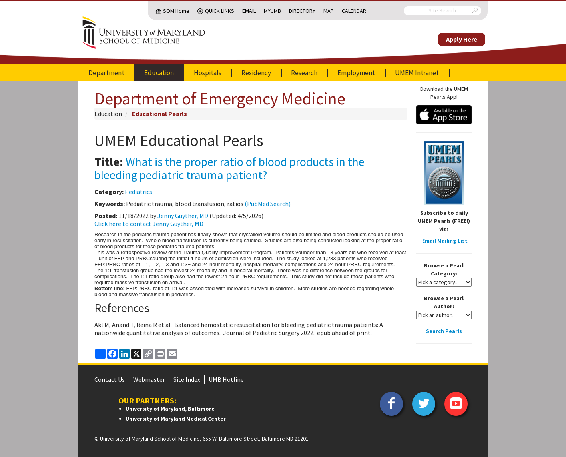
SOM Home (176, 10)
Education (159, 72)
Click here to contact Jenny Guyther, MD (148, 224)
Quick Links (219, 10)
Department (106, 72)
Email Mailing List (445, 240)
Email (249, 10)
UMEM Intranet (417, 72)
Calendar (354, 10)
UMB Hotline (226, 379)
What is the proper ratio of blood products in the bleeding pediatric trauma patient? (229, 168)
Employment (356, 72)
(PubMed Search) (268, 204)
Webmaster (149, 379)
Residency (256, 72)
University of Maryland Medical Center (176, 418)
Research (304, 72)
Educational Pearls (159, 114)
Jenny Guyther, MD (182, 216)
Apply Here (461, 39)
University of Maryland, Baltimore (170, 408)
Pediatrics (138, 192)
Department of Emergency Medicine (219, 98)
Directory (302, 10)
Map (328, 10)
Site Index (186, 379)
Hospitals (207, 72)
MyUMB (272, 10)
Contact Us (109, 379)
